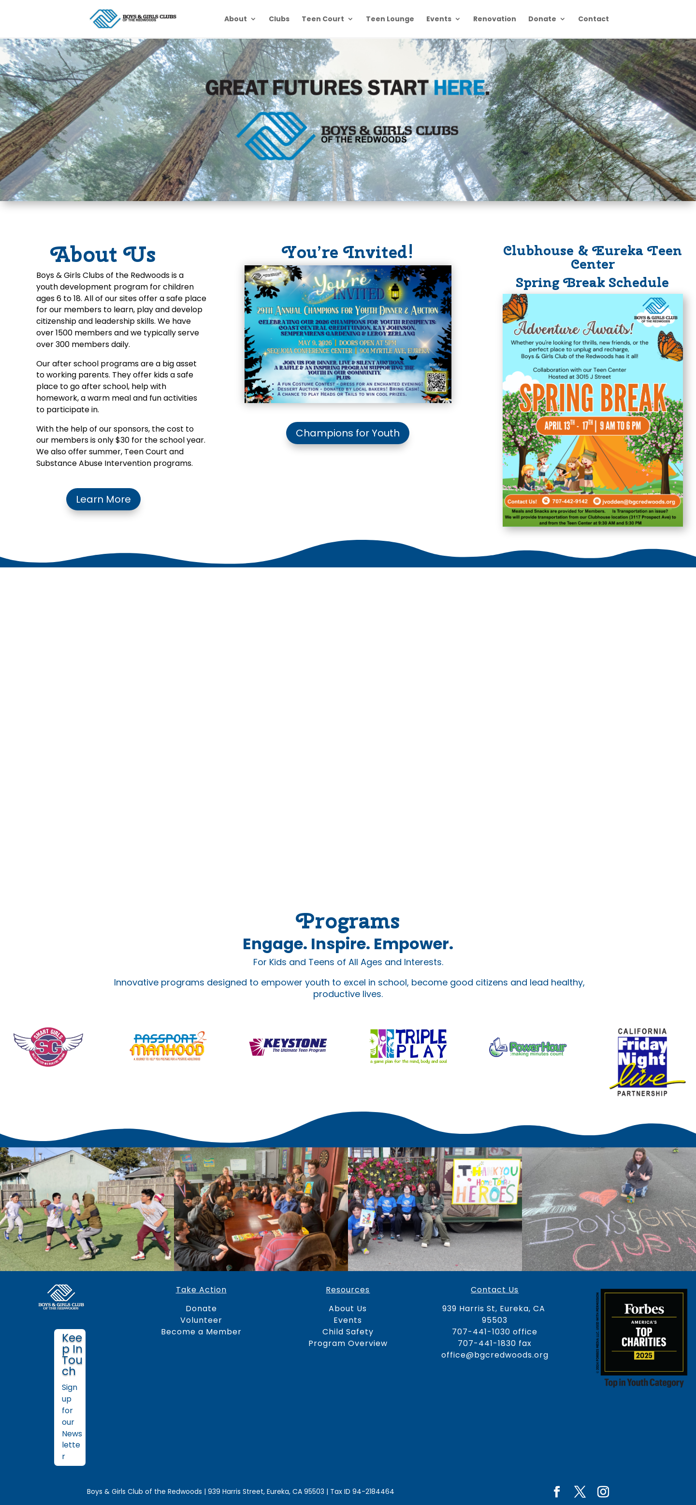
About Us (348, 1308)
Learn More (103, 499)
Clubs (279, 19)
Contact (593, 19)
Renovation (494, 19)
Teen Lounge (390, 19)
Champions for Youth (348, 433)
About (235, 19)
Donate (542, 19)
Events (438, 19)
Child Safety (348, 1331)
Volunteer (201, 1320)
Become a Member (201, 1331)
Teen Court (323, 19)
